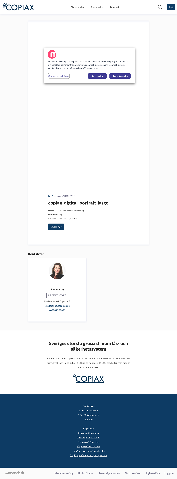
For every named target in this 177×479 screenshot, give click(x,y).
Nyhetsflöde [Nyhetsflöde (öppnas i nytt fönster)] (153, 473)
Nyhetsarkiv (77, 6)
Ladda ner (56, 226)
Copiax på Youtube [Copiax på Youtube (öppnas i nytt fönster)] (88, 441)
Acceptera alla (120, 76)
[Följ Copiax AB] (171, 7)
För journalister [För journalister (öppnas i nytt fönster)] (133, 473)
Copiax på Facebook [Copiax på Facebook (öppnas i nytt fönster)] (88, 437)
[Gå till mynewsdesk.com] (14, 473)
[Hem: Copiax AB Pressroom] (19, 7)
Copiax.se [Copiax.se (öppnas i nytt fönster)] (88, 428)
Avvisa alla (97, 76)
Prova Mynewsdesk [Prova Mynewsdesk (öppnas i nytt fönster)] (109, 473)
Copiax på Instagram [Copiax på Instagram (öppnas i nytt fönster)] (88, 446)
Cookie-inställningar (58, 76)
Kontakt (114, 6)
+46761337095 (57, 310)
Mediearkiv (97, 6)
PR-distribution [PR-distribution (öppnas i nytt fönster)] (85, 473)
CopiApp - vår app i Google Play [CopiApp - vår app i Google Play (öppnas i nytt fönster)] (88, 450)
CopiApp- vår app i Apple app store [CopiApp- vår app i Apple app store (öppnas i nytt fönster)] (88, 455)
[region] (89, 65)
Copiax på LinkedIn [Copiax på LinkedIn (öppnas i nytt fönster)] (88, 432)
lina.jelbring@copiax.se (57, 305)
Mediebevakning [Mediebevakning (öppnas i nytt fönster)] (63, 473)
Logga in (169, 473)
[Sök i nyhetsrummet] (160, 7)
